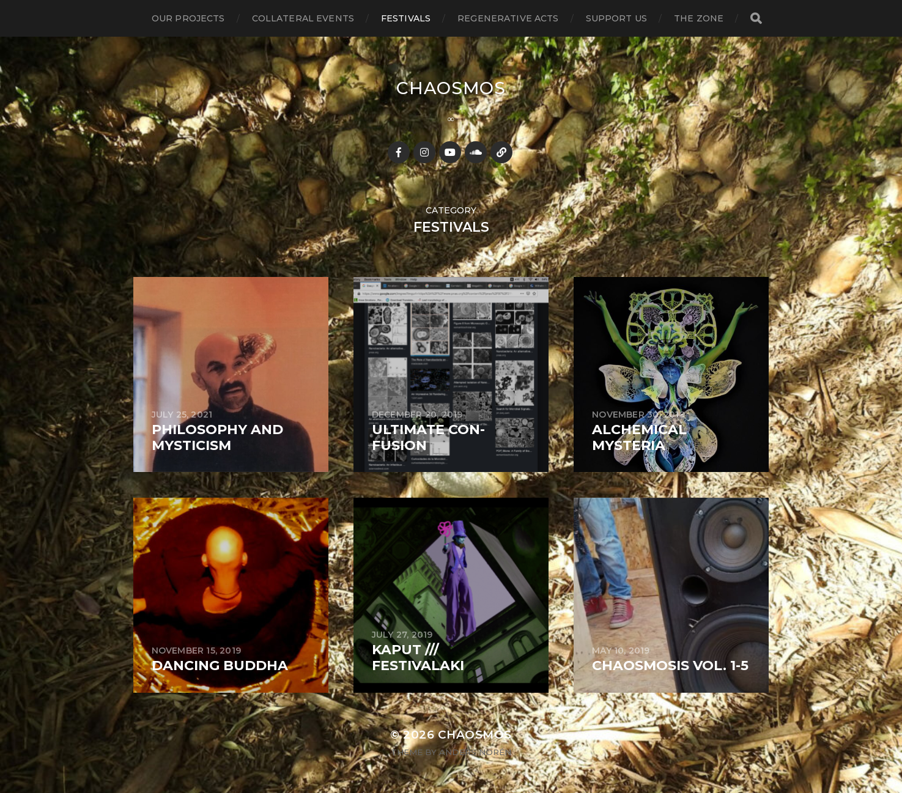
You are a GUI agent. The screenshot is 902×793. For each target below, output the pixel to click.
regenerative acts (507, 18)
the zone (698, 18)
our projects (188, 18)
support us (616, 18)
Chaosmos (451, 88)
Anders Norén (475, 752)
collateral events (303, 18)
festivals (406, 18)
